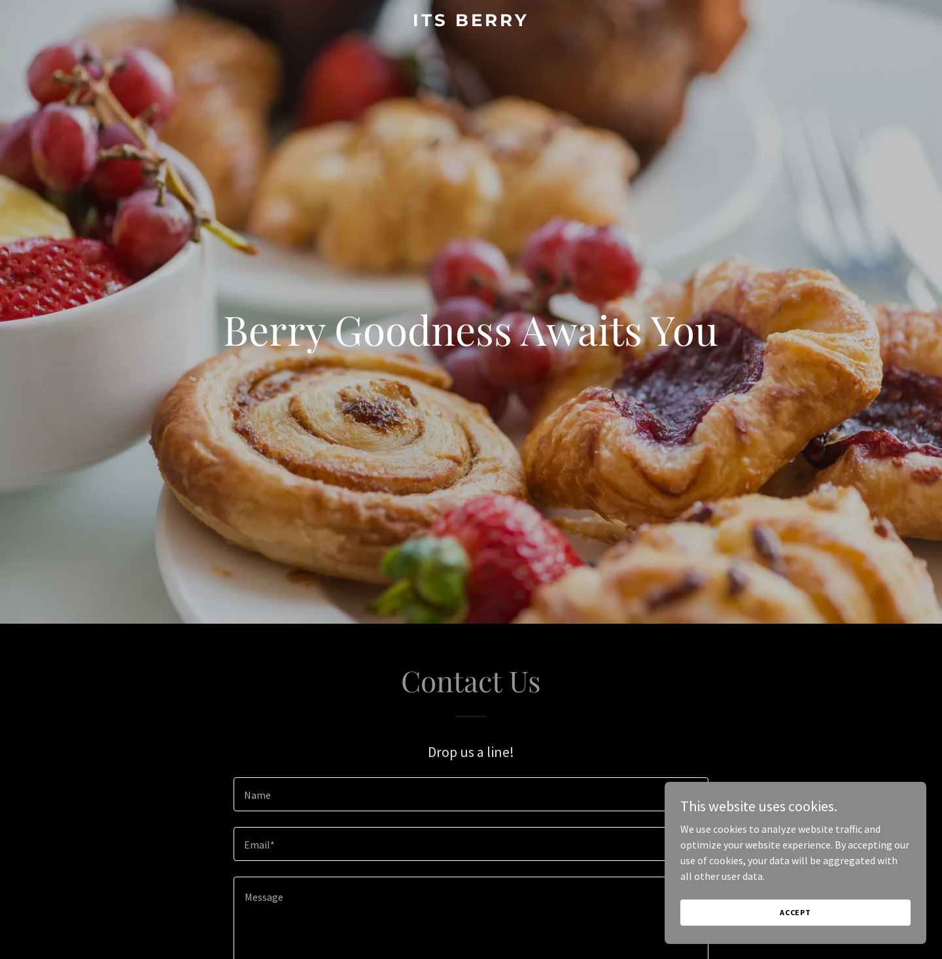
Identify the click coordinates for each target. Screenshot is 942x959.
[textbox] (471, 794)
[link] (471, 22)
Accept (795, 912)
